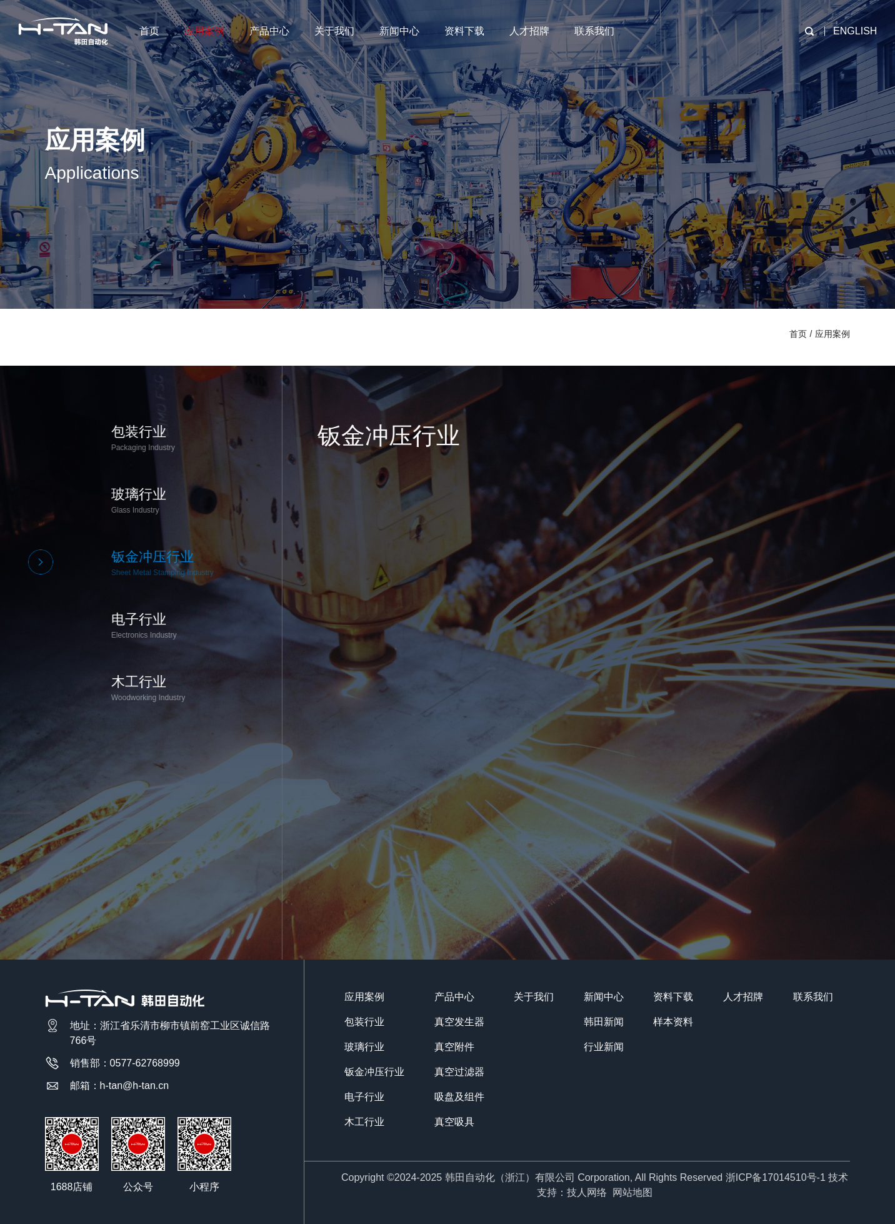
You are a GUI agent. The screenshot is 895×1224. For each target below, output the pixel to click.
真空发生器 (459, 1021)
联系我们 (594, 31)
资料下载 (464, 31)
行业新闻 (604, 1046)
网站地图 (632, 1192)
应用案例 (204, 31)
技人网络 (587, 1192)
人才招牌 (529, 31)
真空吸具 (454, 1121)
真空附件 (454, 1046)
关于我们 (334, 31)
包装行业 (364, 1021)
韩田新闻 (604, 1021)
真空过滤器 (459, 1071)
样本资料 (673, 1021)
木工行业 (364, 1121)
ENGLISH (855, 31)
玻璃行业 (364, 1046)
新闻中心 (399, 31)
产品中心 (269, 31)
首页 (149, 31)
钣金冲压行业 (374, 1071)
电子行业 (364, 1096)
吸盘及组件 (459, 1096)
